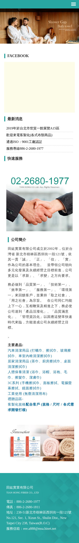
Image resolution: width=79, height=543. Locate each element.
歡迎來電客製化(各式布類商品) (29, 135)
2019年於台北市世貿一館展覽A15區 (32, 128)
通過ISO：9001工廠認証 (24, 142)
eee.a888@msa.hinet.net (39, 528)
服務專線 (24, 148)
